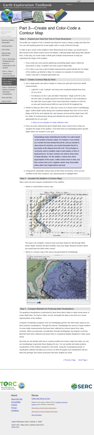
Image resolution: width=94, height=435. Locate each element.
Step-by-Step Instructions (6, 54)
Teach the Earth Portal (7, 29)
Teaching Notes (7, 46)
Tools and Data (7, 97)
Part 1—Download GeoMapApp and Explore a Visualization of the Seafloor (8, 63)
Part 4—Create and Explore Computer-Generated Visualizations (9, 91)
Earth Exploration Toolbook (6, 32)
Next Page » (83, 360)
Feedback (15, 411)
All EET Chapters (6, 36)
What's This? (15, 427)
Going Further (6, 101)
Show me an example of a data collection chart (49, 122)
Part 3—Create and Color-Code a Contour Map (9, 82)
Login (79, 1)
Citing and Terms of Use (41, 399)
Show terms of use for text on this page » (44, 408)
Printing (14, 405)
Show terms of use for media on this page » (45, 411)
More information (37, 415)
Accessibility (16, 402)
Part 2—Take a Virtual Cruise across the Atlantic (8, 74)
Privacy (14, 408)
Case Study (6, 49)
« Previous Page (69, 360)
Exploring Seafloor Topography (8, 41)
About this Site (16, 399)
